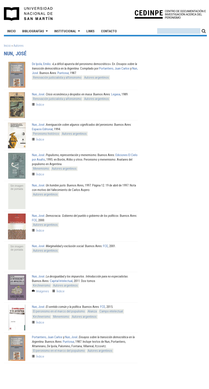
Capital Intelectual (61, 281)
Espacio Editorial (42, 129)
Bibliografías (33, 31)
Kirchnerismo (41, 285)
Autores (18, 46)
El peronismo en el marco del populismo (59, 311)
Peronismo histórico (46, 134)
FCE (34, 220)
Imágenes (42, 291)
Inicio (11, 31)
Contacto (109, 31)
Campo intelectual (111, 311)
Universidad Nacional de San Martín (28, 14)
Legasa (115, 94)
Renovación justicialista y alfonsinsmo (57, 77)
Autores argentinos (96, 77)
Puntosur (63, 73)
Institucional (65, 31)
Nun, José (38, 94)
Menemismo (41, 168)
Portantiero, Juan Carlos (114, 68)
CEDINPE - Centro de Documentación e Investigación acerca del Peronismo (170, 14)
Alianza (92, 311)
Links (90, 31)
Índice (40, 105)
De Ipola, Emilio (41, 64)
